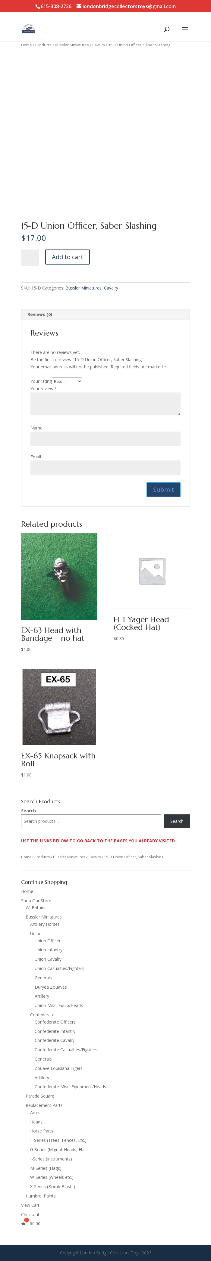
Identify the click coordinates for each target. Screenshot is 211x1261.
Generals (43, 978)
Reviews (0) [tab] (39, 314)
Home (26, 45)
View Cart (30, 1205)
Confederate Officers (55, 1022)
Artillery (42, 996)
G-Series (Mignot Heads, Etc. (58, 1149)
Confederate (42, 1015)
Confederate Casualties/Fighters (66, 1049)
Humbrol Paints (41, 1196)
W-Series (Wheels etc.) (52, 1177)
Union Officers (49, 940)
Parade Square (40, 1096)
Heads (36, 1122)
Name (36, 428)
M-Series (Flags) (45, 1168)
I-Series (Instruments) (51, 1159)
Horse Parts (41, 1131)
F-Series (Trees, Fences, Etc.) (58, 1140)
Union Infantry (48, 950)
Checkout (30, 1214)
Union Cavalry (48, 959)
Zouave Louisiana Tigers (59, 1068)
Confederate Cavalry (54, 1040)
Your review (43, 389)
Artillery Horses (45, 924)
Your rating (41, 381)
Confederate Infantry (55, 1031)
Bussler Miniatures (72, 45)
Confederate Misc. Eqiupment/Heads (70, 1086)
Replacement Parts (44, 1105)
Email (35, 457)
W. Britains (36, 907)
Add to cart (67, 257)
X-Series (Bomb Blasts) (52, 1186)
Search (28, 810)
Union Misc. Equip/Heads (59, 1005)
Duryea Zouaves (51, 987)
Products (43, 45)
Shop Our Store (36, 900)
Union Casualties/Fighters (59, 968)
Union (36, 933)
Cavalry (98, 45)
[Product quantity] (30, 257)
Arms (35, 1112)
